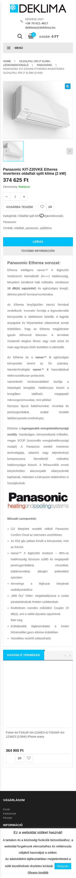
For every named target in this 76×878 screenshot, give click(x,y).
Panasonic (44, 65)
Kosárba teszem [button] (10, 758)
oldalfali (19, 228)
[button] (68, 86)
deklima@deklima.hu (40, 27)
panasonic (32, 228)
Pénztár (7, 817)
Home (7, 61)
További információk (38, 250)
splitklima (46, 228)
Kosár (6, 809)
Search (19, 36)
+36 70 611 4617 (36, 23)
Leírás (38, 241)
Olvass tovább (38, 872)
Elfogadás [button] (63, 866)
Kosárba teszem (19, 207)
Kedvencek (9, 813)
